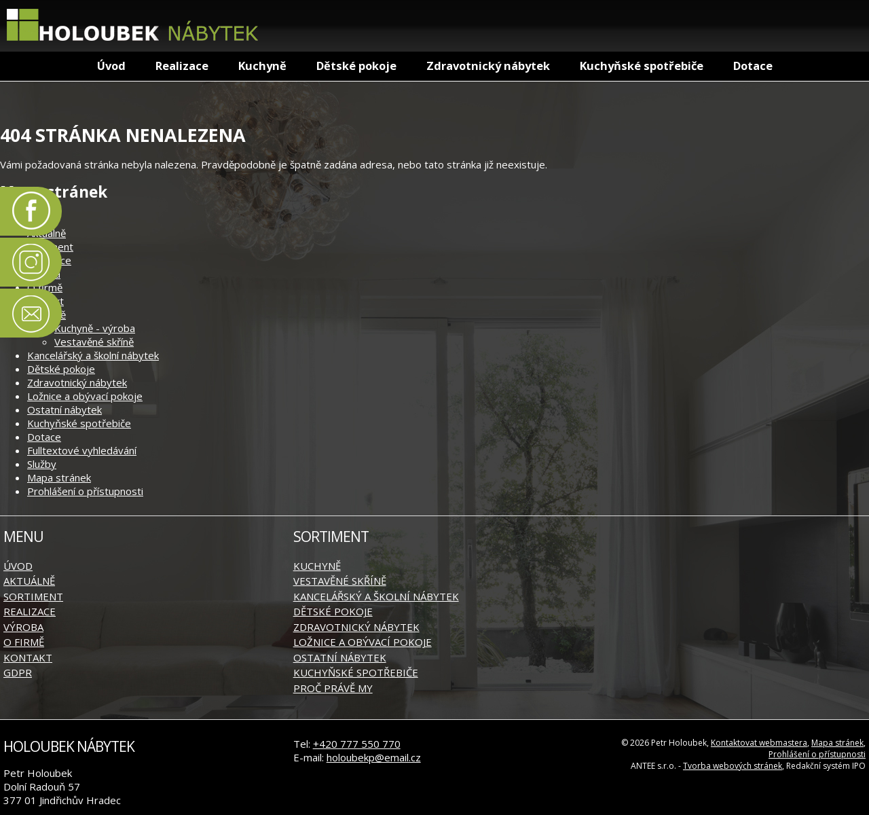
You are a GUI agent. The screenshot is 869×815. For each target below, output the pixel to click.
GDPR (17, 672)
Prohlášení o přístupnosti (85, 491)
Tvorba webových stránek (732, 766)
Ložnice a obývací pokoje (85, 396)
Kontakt (27, 657)
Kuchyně (262, 65)
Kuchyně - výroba (94, 328)
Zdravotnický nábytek (488, 65)
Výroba (23, 627)
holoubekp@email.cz (374, 757)
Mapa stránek (59, 477)
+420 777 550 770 (357, 743)
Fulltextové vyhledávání (81, 450)
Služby (41, 464)
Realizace (181, 65)
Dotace (753, 65)
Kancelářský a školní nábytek (93, 355)
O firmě (44, 287)
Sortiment (33, 596)
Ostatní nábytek (64, 409)
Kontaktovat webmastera (759, 742)
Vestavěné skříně (94, 341)
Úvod (111, 65)
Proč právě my (333, 688)
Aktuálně (29, 580)
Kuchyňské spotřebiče (641, 65)
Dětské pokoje (356, 65)
